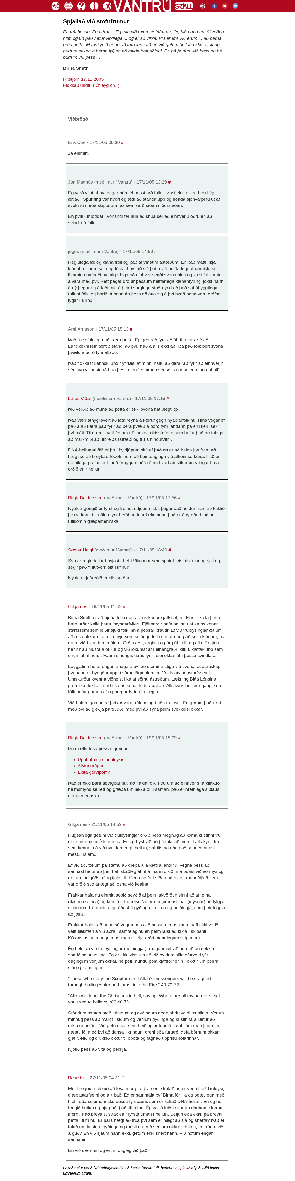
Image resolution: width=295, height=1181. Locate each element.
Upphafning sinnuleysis (101, 759)
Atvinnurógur (91, 765)
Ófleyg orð (106, 85)
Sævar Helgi (80, 549)
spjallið (184, 1168)
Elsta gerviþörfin (94, 772)
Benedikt (77, 1077)
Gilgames (77, 606)
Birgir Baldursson (85, 497)
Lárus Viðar (79, 398)
